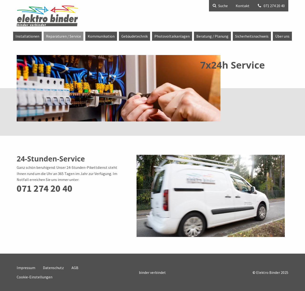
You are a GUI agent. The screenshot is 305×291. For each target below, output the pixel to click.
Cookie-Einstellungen (34, 277)
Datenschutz (53, 267)
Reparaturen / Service (63, 36)
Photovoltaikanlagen (172, 36)
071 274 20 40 (271, 5)
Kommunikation (101, 36)
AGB (74, 267)
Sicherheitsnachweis (252, 36)
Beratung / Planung (212, 36)
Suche (220, 5)
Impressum (26, 267)
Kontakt (242, 5)
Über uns (282, 36)
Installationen (27, 36)
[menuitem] (27, 36)
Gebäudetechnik (134, 36)
